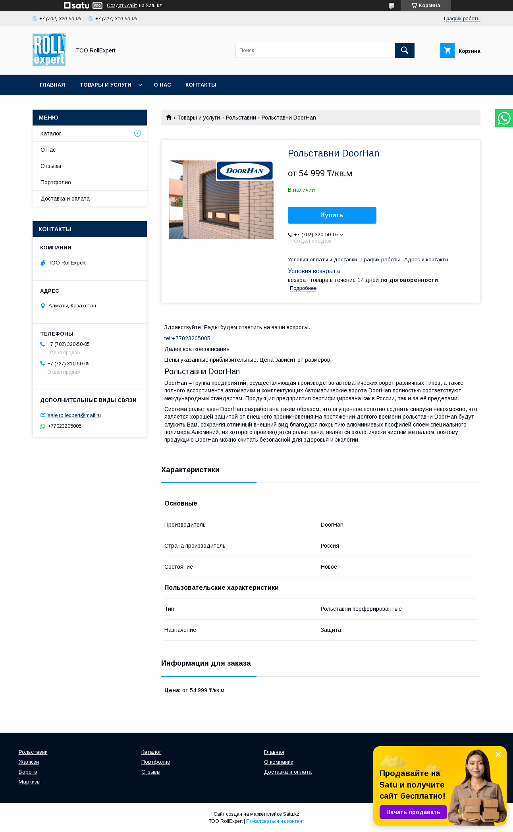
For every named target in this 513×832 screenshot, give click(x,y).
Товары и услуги (105, 85)
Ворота (28, 772)
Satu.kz (291, 814)
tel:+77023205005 (187, 338)
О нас (162, 85)
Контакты (200, 85)
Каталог (50, 133)
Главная (52, 85)
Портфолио (55, 182)
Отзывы (50, 166)
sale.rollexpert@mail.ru (74, 415)
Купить (332, 215)
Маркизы (29, 782)
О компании (278, 762)
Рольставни (241, 117)
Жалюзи (29, 762)
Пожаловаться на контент (275, 821)
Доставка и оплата (65, 198)
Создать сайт (122, 5)
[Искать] (405, 50)
